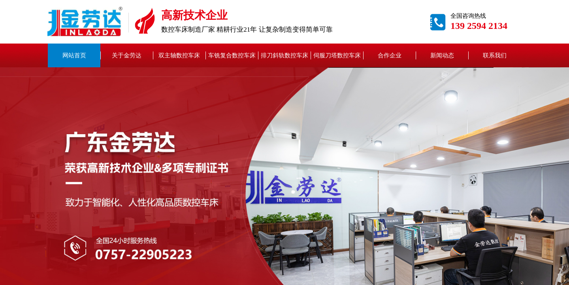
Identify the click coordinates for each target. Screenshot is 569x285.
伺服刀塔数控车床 (337, 55)
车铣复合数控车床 (232, 55)
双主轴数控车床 (179, 55)
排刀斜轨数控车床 (284, 55)
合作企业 (389, 55)
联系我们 (495, 55)
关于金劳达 (126, 55)
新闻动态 (442, 55)
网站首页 (74, 55)
